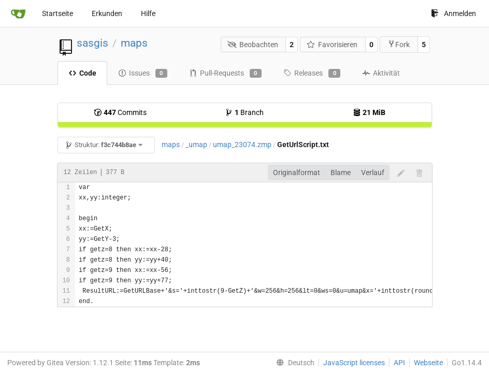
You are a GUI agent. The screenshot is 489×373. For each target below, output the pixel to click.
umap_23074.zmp (242, 144)
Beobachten (252, 44)
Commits (120, 112)
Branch (244, 112)
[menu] (293, 362)
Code (82, 73)
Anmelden (453, 13)
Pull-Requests (225, 73)
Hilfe (148, 13)
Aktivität (381, 73)
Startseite (57, 13)
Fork (398, 44)
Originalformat (296, 172)
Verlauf (372, 172)
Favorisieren (332, 44)
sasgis (92, 43)
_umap (196, 144)
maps (134, 43)
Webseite (428, 362)
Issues (142, 73)
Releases (311, 73)
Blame (340, 172)
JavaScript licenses (354, 362)
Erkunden (107, 13)
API (399, 362)
